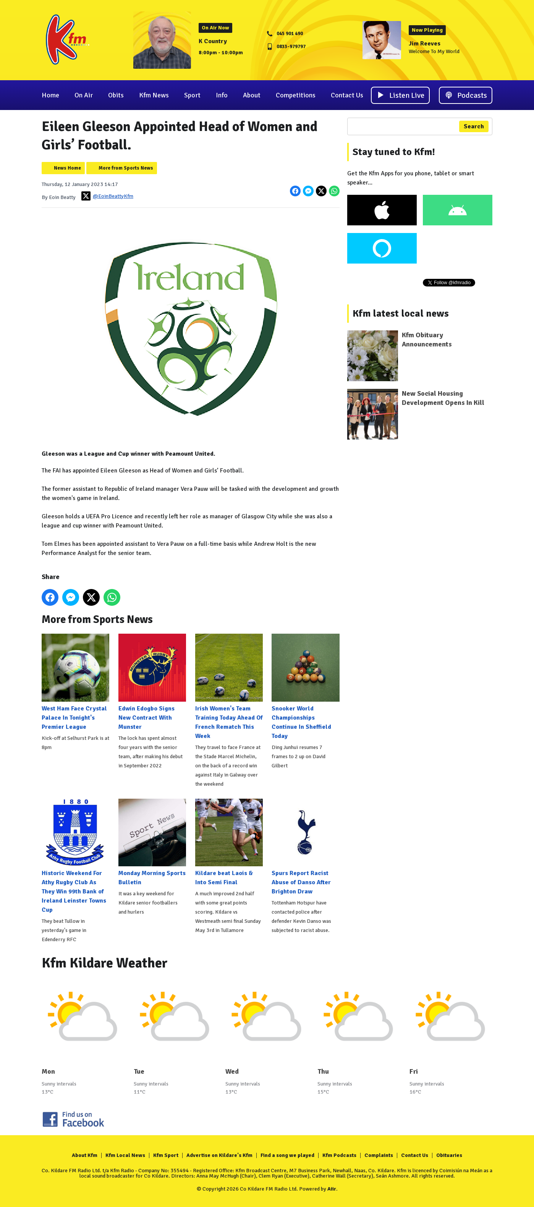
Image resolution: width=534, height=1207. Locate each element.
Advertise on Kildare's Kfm (219, 1155)
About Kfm (84, 1155)
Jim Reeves (424, 43)
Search (474, 126)
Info (222, 95)
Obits (116, 95)
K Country (213, 41)
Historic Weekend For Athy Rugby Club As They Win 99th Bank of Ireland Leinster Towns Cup (75, 856)
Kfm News (154, 95)
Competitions (296, 95)
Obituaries (449, 1155)
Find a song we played (287, 1155)
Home (50, 95)
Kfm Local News (125, 1155)
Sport (192, 95)
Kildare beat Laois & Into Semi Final (229, 842)
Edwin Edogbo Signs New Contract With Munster (152, 682)
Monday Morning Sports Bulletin (152, 842)
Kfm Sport (165, 1155)
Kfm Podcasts (339, 1155)
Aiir (331, 1189)
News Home (67, 168)
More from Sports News (126, 168)
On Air (83, 95)
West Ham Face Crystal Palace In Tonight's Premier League (75, 682)
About (252, 95)
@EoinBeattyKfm (107, 196)
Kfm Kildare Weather (105, 963)
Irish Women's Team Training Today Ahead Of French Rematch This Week (229, 686)
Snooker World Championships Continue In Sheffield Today (305, 686)
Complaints (378, 1155)
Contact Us (347, 95)
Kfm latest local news (401, 313)
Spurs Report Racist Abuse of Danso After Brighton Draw (305, 847)
